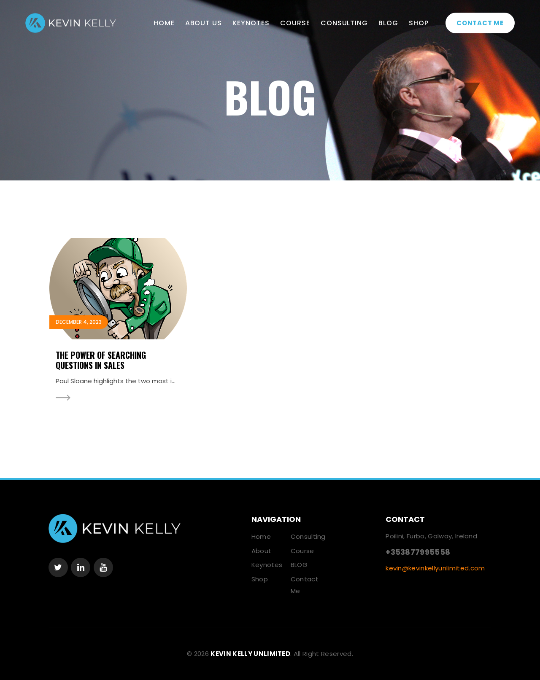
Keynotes (251, 23)
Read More (63, 398)
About (261, 550)
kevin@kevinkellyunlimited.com (435, 568)
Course (295, 23)
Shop (419, 23)
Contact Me (480, 23)
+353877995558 (418, 552)
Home (164, 23)
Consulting (344, 23)
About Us (203, 23)
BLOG (388, 23)
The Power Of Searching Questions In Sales (101, 360)
